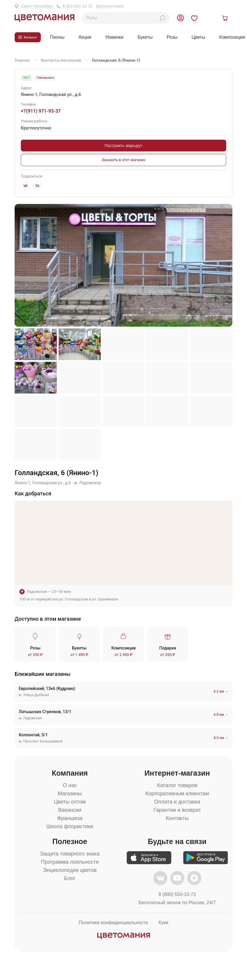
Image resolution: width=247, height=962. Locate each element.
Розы (172, 37)
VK (25, 187)
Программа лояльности (70, 863)
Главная (22, 60)
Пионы (57, 37)
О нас (70, 786)
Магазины (70, 794)
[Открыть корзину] (225, 18)
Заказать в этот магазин (124, 161)
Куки (163, 923)
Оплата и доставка (177, 803)
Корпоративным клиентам (177, 794)
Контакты (177, 819)
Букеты (145, 37)
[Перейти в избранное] (199, 18)
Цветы (198, 37)
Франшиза (69, 819)
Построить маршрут (124, 146)
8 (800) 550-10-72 (177, 895)
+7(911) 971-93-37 (41, 112)
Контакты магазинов (61, 60)
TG (37, 187)
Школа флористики (69, 827)
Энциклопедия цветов (70, 871)
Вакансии (69, 811)
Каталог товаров (177, 786)
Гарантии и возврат (177, 811)
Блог (70, 879)
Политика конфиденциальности (113, 923)
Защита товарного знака (70, 855)
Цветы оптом (70, 803)
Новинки (114, 37)
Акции (85, 37)
